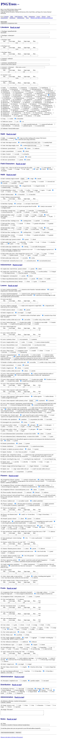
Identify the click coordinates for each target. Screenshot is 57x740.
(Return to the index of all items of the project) (42, 18)
